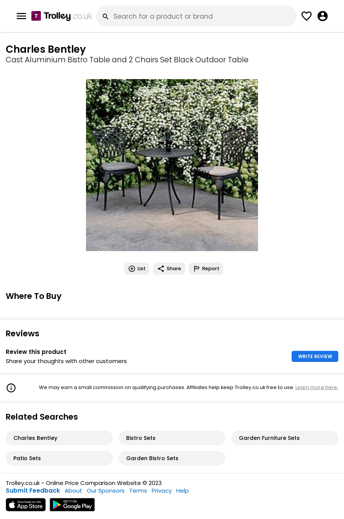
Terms (138, 491)
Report (206, 268)
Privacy (162, 491)
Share (169, 268)
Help (182, 491)
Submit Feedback (33, 491)
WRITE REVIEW (315, 356)
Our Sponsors (106, 491)
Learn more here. (316, 387)
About (73, 491)
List (137, 268)
